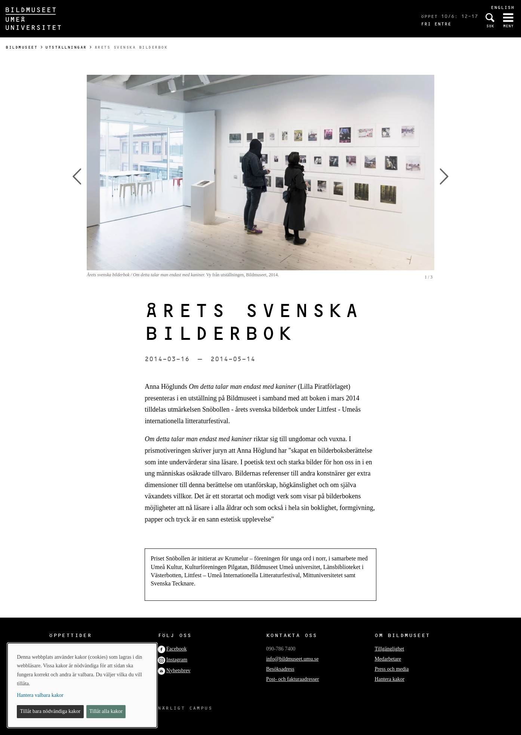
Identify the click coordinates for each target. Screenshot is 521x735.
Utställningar (66, 47)
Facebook (176, 649)
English (502, 7)
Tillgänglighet (389, 649)
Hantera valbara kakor (40, 695)
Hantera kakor (389, 679)
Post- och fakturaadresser (292, 679)
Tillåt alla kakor (106, 711)
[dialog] (82, 685)
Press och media (391, 669)
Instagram (176, 659)
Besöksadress (280, 669)
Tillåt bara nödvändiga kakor (50, 711)
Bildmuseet (21, 47)
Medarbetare (387, 659)
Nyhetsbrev (178, 670)
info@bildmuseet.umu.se (292, 659)
